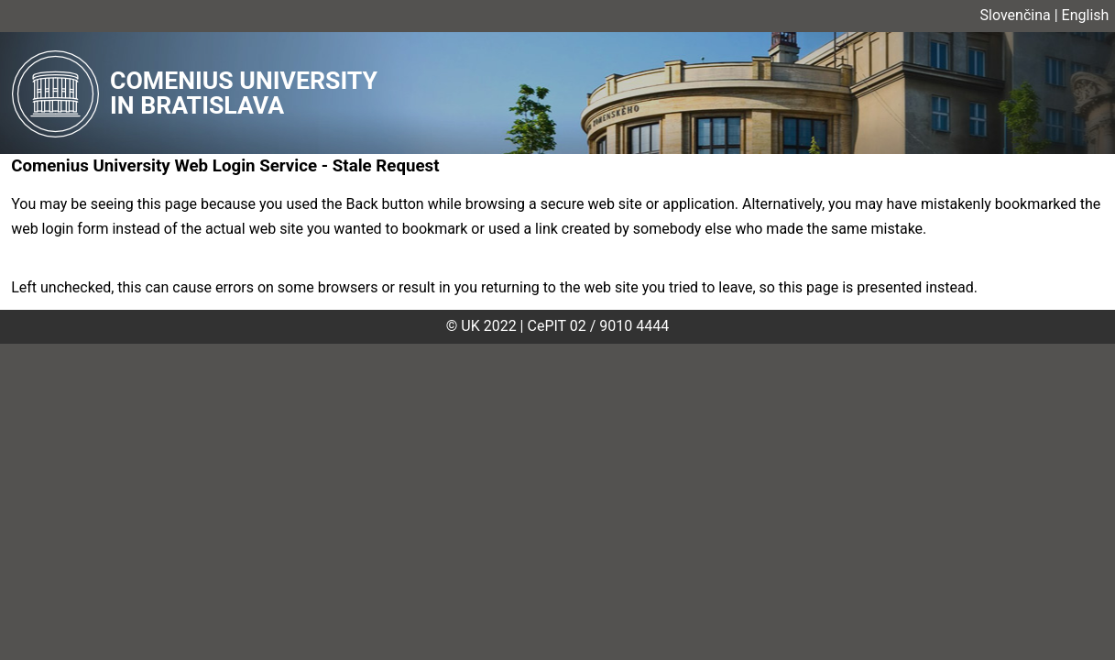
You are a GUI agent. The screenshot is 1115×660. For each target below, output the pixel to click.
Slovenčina (1015, 15)
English (1086, 15)
